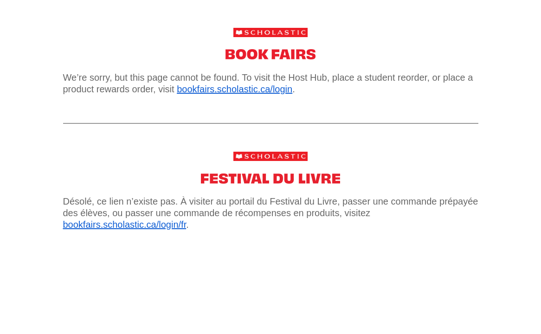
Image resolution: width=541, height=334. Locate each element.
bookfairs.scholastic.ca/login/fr (125, 224)
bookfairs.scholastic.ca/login (234, 89)
